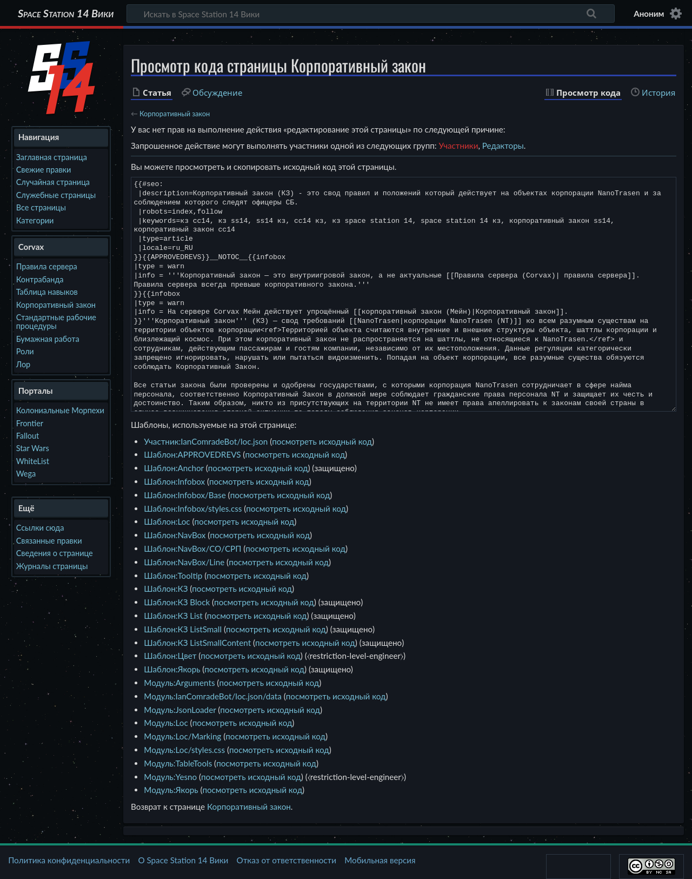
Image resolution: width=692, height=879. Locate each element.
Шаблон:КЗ (166, 588)
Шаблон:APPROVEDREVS (192, 454)
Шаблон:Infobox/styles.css (193, 508)
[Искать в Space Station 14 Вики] (370, 13)
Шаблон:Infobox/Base (184, 495)
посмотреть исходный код (322, 441)
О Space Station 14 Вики (183, 860)
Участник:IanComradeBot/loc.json (206, 441)
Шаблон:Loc (167, 521)
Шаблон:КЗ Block (177, 602)
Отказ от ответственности (286, 860)
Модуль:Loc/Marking (182, 736)
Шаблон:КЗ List (173, 615)
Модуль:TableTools (178, 763)
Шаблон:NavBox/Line (184, 562)
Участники (458, 145)
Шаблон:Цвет (170, 655)
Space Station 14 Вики (66, 13)
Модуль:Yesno (170, 777)
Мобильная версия (379, 860)
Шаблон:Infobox (174, 481)
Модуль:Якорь (171, 790)
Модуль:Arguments (179, 683)
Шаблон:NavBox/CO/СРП (192, 548)
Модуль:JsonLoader (180, 710)
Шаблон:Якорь (172, 669)
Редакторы (503, 145)
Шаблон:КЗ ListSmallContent (197, 642)
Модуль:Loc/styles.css (184, 750)
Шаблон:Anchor (173, 468)
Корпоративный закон (174, 113)
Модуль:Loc (166, 723)
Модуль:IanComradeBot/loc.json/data (212, 696)
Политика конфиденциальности (69, 860)
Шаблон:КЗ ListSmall (183, 629)
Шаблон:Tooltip (173, 575)
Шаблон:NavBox (174, 535)
